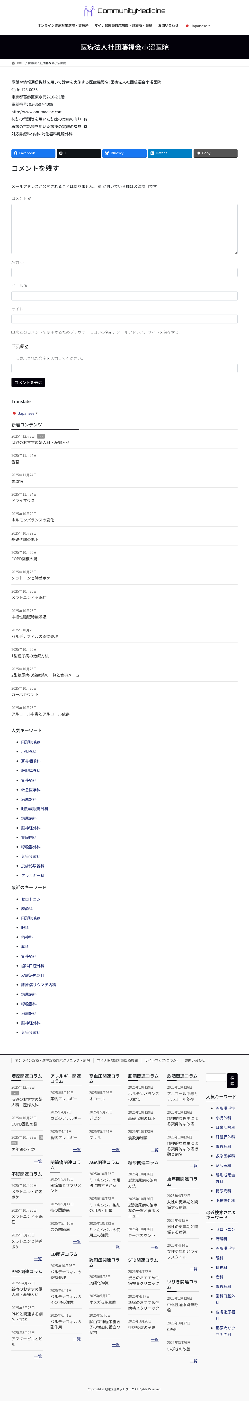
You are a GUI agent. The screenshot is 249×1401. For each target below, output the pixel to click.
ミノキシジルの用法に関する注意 (104, 1182)
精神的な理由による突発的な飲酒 (182, 1121)
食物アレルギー (64, 1137)
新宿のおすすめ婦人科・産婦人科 (27, 1291)
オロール (97, 1098)
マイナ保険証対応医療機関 (117, 1060)
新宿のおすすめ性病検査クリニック (143, 1305)
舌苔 (15, 462)
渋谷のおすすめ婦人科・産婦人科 (40, 442)
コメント (21, 198)
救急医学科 (31, 790)
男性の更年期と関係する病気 (182, 1229)
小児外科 (29, 751)
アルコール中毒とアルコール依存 (40, 714)
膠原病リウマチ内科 (38, 984)
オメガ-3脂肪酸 (102, 1302)
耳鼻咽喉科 (31, 761)
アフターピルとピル (27, 1341)
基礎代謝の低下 (25, 539)
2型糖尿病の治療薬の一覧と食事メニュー (47, 675)
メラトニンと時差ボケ (30, 578)
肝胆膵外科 (31, 770)
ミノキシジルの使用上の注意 (104, 1232)
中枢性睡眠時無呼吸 (28, 617)
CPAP (172, 1329)
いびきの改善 (178, 1349)
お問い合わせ (195, 1060)
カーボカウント (25, 694)
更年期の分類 (23, 1149)
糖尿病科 (29, 818)
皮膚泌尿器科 (32, 866)
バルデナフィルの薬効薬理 (34, 636)
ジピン (95, 1118)
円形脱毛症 (31, 742)
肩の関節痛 (60, 1229)
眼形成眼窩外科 (34, 808)
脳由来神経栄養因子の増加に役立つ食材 (104, 1327)
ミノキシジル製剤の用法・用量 (104, 1207)
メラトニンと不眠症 (28, 597)
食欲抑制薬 (138, 1138)
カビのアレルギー (65, 1118)
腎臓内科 (29, 837)
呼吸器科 (29, 1004)
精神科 (27, 937)
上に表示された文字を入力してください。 (48, 358)
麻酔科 (27, 908)
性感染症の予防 (141, 1327)
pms (40, 436)
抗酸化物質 (99, 1283)
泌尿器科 (29, 799)
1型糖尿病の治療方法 (30, 656)
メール (19, 286)
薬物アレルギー (64, 1098)
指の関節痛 (60, 1210)
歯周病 (17, 481)
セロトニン (31, 899)
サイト (17, 309)
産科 (25, 946)
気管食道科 (31, 856)
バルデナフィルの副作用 (65, 1324)
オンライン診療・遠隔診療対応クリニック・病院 (52, 1060)
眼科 (25, 927)
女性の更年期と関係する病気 (182, 1204)
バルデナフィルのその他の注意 (65, 1299)
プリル (95, 1137)
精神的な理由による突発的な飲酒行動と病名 (182, 1148)
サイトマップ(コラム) (161, 1060)
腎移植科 (29, 780)
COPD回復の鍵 (24, 559)
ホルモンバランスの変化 (32, 520)
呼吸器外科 (31, 847)
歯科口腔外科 (32, 966)
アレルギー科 (32, 875)
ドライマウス (23, 500)
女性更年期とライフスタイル (182, 1254)
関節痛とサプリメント (65, 1187)
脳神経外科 (31, 828)
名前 (17, 262)
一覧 (38, 1161)
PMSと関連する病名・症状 (27, 1316)
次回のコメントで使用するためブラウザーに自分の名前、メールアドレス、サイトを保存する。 (99, 332)
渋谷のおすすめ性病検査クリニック (143, 1280)
